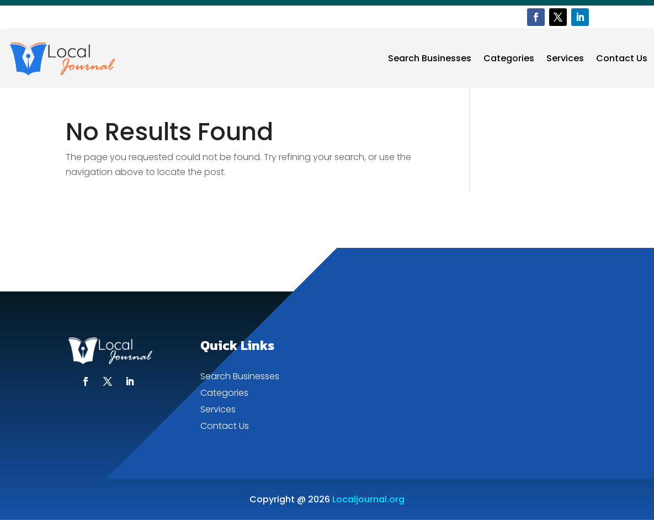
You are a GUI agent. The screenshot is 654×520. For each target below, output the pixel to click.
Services (565, 58)
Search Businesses (429, 58)
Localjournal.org (368, 499)
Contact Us (621, 58)
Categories (508, 58)
